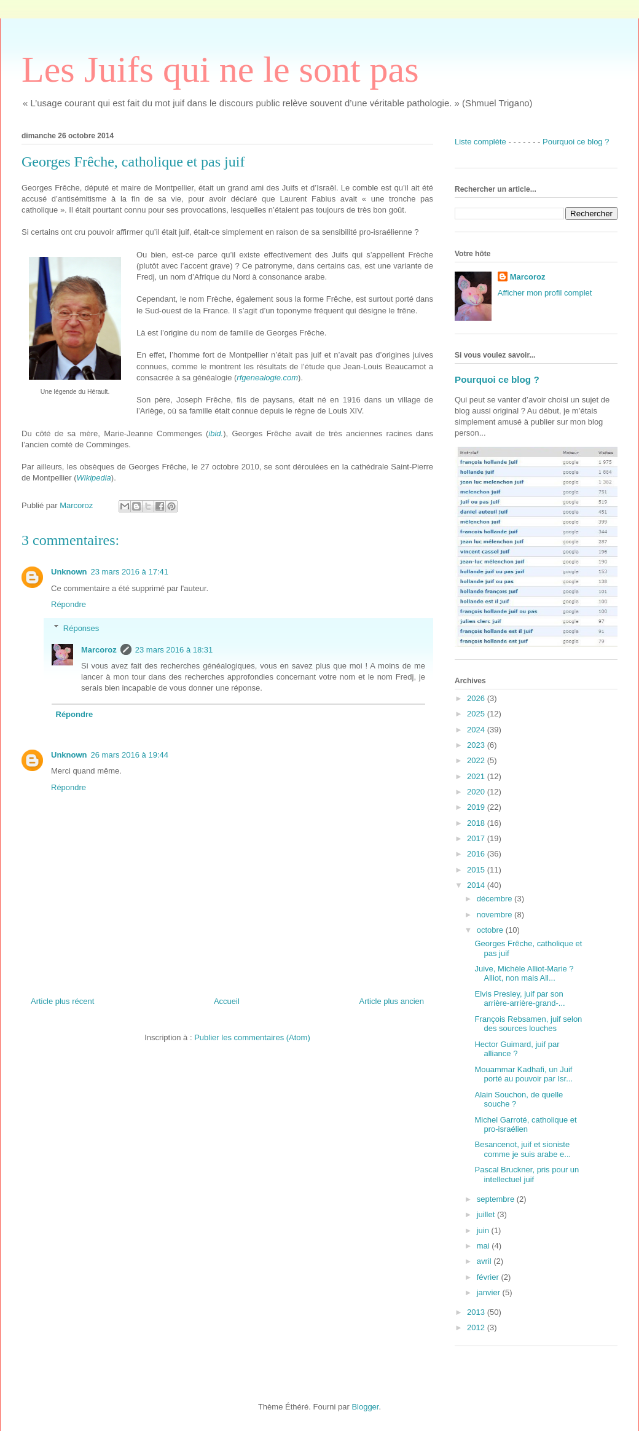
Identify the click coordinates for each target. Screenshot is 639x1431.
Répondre (68, 604)
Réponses (81, 627)
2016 (477, 853)
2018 (477, 823)
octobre (491, 930)
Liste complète (480, 141)
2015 (477, 869)
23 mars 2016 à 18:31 (174, 649)
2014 (477, 885)
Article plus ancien (392, 1001)
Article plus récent (62, 1001)
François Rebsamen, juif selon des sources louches (528, 1023)
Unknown (69, 571)
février (489, 1277)
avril (485, 1261)
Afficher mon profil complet (545, 292)
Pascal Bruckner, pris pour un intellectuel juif (526, 1174)
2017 (477, 838)
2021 (477, 776)
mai (484, 1245)
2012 (477, 1327)
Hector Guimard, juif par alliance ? (516, 1049)
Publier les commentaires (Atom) (252, 1037)
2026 (477, 698)
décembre (495, 898)
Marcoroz (99, 649)
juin (484, 1230)
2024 (477, 729)
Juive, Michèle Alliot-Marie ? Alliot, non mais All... (523, 973)
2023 (477, 745)
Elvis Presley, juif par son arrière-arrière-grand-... (519, 998)
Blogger (364, 1406)
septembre (497, 1199)
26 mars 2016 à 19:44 (129, 754)
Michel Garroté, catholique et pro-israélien (525, 1124)
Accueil (227, 1001)
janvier (490, 1292)
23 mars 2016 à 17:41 (129, 571)
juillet (487, 1214)
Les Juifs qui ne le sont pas (220, 69)
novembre (495, 914)
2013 (477, 1312)
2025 (477, 713)
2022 (477, 760)
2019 (477, 807)
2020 (477, 791)
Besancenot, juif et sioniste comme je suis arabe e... (522, 1149)
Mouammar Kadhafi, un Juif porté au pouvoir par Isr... (523, 1074)
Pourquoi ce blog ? (576, 141)
